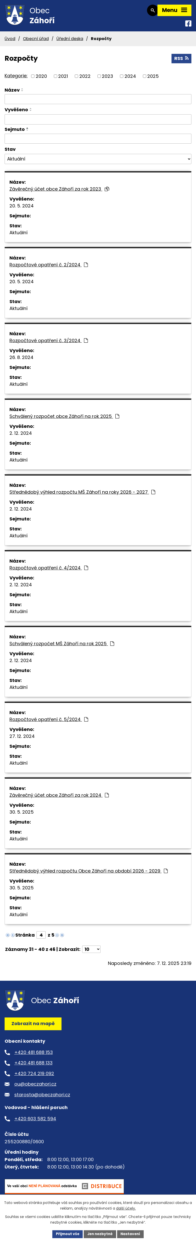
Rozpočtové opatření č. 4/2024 (48, 570)
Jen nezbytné (100, 1233)
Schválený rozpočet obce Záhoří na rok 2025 (64, 419)
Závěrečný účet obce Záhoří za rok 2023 (59, 192)
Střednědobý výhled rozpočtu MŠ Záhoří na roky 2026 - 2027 (82, 495)
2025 (153, 79)
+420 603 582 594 (35, 1121)
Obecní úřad (36, 41)
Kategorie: (16, 78)
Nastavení (131, 1233)
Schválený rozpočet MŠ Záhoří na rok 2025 (61, 646)
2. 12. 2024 (20, 436)
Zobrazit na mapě (33, 1026)
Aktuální (18, 235)
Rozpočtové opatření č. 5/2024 (48, 722)
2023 (107, 79)
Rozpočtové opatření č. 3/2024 (48, 343)
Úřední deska (69, 41)
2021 (63, 79)
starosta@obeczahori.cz (42, 1097)
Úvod (10, 41)
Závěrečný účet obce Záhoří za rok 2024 (59, 798)
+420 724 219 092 (34, 1076)
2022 (85, 79)
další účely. (126, 1208)
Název (12, 92)
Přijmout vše (66, 1233)
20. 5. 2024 (21, 208)
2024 (130, 79)
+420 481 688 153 (33, 1055)
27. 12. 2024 (22, 739)
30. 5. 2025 (21, 815)
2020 (41, 79)
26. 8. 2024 (21, 360)
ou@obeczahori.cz (35, 1086)
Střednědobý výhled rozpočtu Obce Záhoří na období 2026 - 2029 (88, 874)
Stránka (25, 938)
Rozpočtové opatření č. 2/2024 (48, 267)
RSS (181, 61)
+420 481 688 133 (33, 1065)
